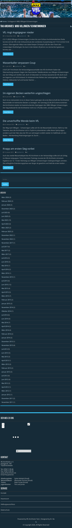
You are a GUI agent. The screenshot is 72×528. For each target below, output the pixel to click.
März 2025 (5, 228)
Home (3, 21)
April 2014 (5, 326)
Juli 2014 (5, 315)
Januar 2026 (6, 205)
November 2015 (7, 277)
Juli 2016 (5, 258)
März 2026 (5, 197)
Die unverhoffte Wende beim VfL (21, 120)
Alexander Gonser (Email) (23, 480)
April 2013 (5, 360)
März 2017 (5, 254)
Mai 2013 (5, 357)
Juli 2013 (5, 349)
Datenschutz (5, 510)
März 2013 (5, 364)
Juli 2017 (5, 247)
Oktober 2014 (6, 311)
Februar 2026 (6, 201)
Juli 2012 (5, 376)
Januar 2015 (6, 304)
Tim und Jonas (19, 484)
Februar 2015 (6, 300)
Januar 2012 (6, 395)
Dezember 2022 (7, 235)
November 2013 (7, 345)
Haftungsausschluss (8, 504)
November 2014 (7, 307)
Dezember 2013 (7, 341)
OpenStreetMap (24, 451)
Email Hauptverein (7, 475)
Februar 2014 (6, 334)
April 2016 (5, 269)
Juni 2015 (5, 285)
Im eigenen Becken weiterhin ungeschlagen (26, 93)
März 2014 (5, 330)
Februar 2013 (6, 368)
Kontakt (3, 493)
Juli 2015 (5, 281)
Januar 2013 (6, 372)
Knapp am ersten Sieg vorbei (18, 148)
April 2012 (5, 387)
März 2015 (5, 296)
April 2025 (5, 224)
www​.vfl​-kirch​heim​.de (8, 473)
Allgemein (18, 97)
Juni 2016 (5, 262)
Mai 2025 (5, 220)
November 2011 (7, 402)
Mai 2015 (5, 288)
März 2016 (5, 273)
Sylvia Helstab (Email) (21, 478)
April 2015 (5, 292)
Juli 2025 (5, 212)
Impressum (5, 499)
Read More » (8, 54)
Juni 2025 (5, 216)
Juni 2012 (5, 379)
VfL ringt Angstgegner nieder (18, 32)
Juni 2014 (5, 319)
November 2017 (7, 243)
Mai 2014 (5, 322)
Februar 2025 (6, 231)
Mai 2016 (5, 266)
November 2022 (7, 239)
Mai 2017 (5, 250)
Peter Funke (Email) (21, 482)
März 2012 (5, 391)
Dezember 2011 (7, 398)
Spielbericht (22, 36)
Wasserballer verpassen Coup (19, 62)
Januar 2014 (6, 338)
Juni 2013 (5, 353)
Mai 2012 (5, 383)
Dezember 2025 (7, 209)
